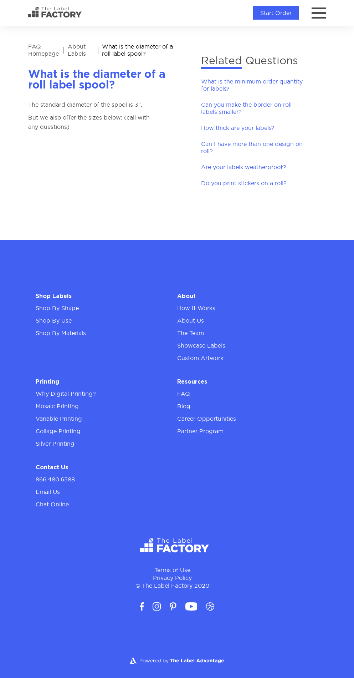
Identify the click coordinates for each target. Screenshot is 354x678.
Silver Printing (55, 443)
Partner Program (200, 431)
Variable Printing (59, 418)
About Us (190, 320)
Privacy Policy (172, 577)
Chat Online (52, 504)
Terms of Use (172, 569)
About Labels (77, 50)
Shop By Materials (61, 333)
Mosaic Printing (57, 406)
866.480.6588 (55, 479)
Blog (183, 406)
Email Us (48, 491)
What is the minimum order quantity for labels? (252, 85)
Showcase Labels (201, 345)
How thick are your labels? (238, 127)
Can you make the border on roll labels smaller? (246, 108)
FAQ (183, 393)
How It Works (196, 308)
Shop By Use (54, 320)
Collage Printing (58, 431)
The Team (190, 333)
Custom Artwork (200, 357)
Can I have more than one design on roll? (252, 147)
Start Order (276, 12)
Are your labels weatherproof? (243, 167)
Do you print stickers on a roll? (244, 183)
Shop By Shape (57, 308)
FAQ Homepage (43, 50)
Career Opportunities (206, 418)
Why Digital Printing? (66, 393)
